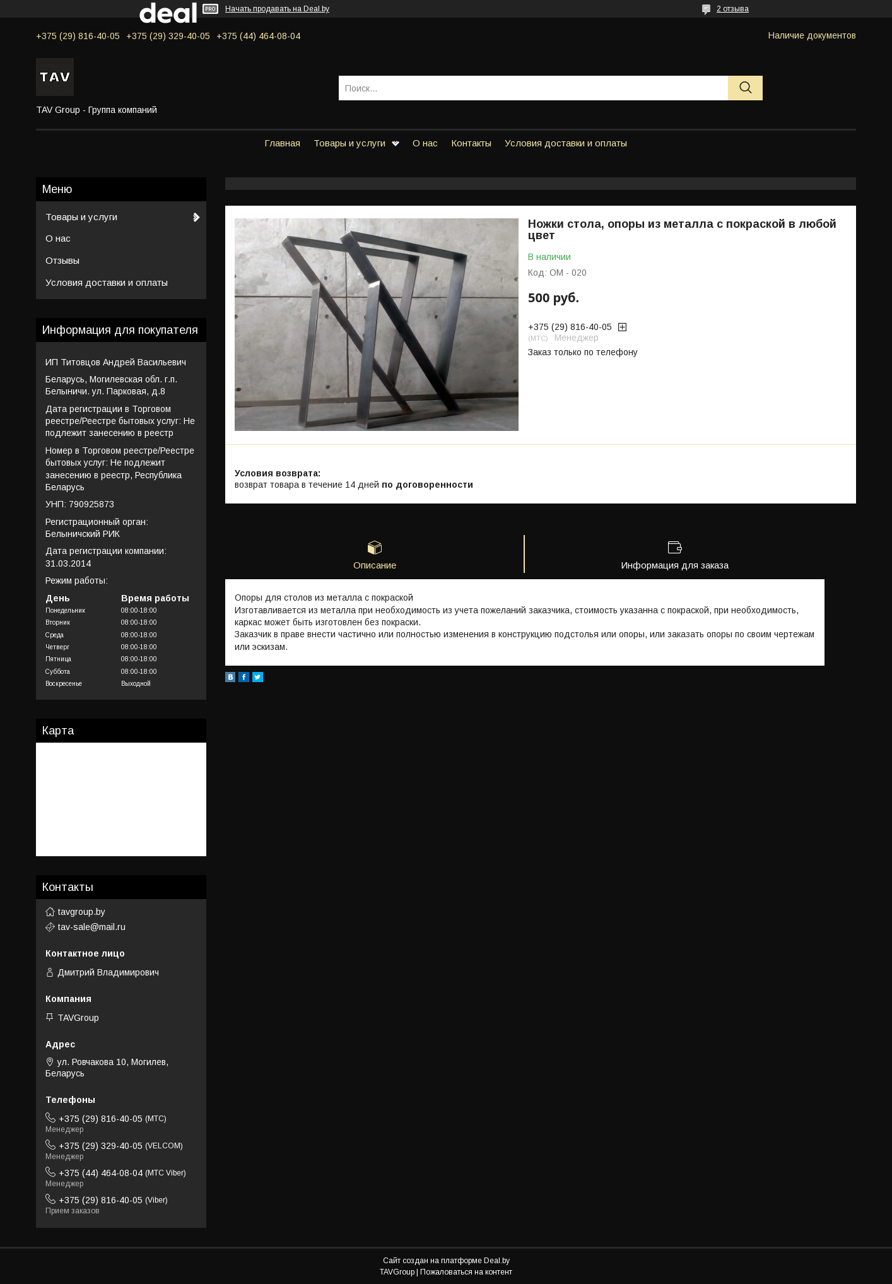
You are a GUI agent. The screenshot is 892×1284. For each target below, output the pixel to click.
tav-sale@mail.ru (92, 927)
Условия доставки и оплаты (566, 143)
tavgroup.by (81, 912)
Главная (282, 143)
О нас (425, 143)
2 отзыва (733, 8)
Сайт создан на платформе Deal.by (446, 1260)
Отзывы (62, 260)
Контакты (471, 143)
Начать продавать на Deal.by (277, 8)
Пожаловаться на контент (466, 1272)
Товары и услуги (349, 143)
